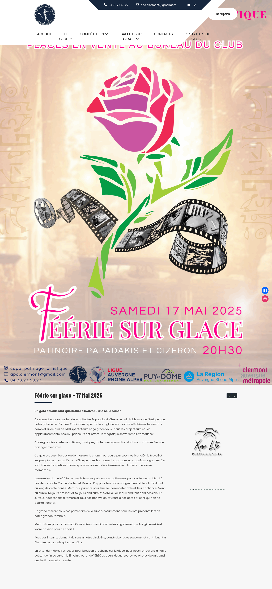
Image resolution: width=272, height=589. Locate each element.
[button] (229, 395)
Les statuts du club (196, 36)
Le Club (63, 36)
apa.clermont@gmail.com (158, 5)
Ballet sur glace (131, 36)
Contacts (163, 34)
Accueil (44, 34)
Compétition (92, 34)
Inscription (222, 14)
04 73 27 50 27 (118, 5)
